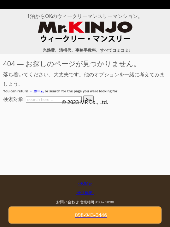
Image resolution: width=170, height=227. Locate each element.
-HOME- (85, 183)
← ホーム (36, 91)
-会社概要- (85, 192)
